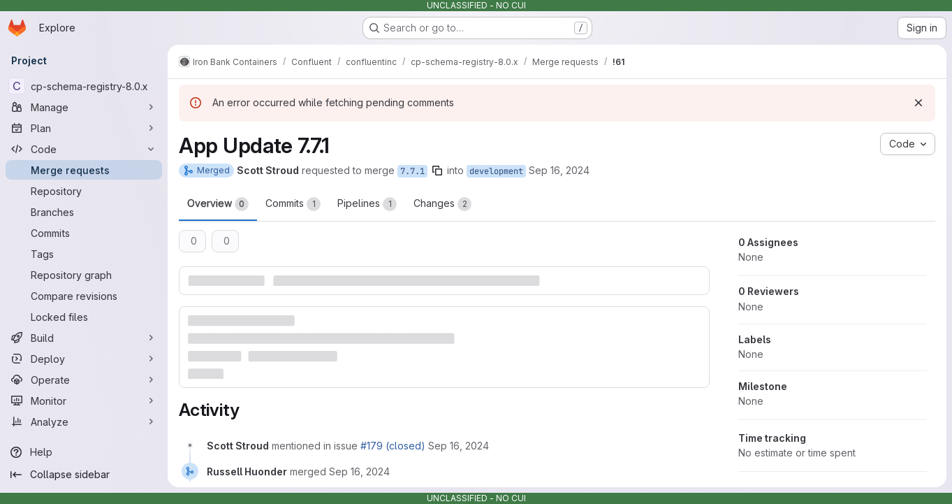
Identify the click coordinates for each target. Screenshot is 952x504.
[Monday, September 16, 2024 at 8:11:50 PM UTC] (359, 471)
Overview (218, 204)
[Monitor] (84, 400)
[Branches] (84, 212)
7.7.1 (412, 171)
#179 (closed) (392, 446)
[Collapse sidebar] (84, 474)
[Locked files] (84, 316)
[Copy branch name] (437, 170)
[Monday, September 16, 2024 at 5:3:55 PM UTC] (458, 446)
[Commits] (84, 233)
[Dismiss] (918, 102)
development (496, 171)
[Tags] (84, 254)
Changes (442, 204)
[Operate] (84, 379)
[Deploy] (84, 358)
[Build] (84, 337)
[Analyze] (84, 421)
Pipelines (367, 204)
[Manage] (84, 107)
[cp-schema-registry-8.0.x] (84, 86)
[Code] (84, 149)
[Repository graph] (84, 275)
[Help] (84, 452)
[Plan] (84, 128)
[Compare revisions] (84, 295)
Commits (293, 204)
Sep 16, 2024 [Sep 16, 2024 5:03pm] (559, 170)
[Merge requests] (84, 170)
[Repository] (84, 191)
